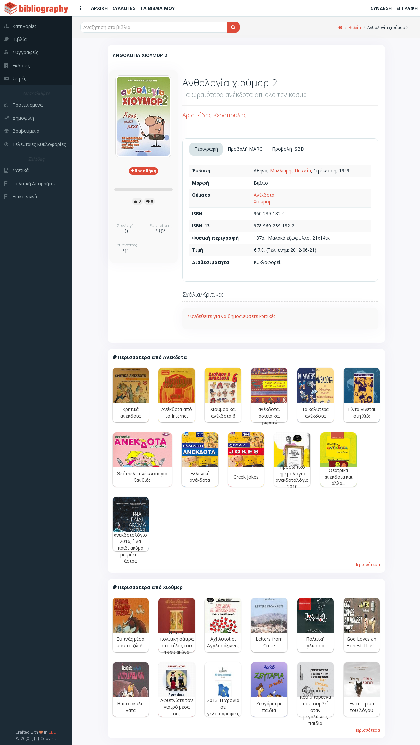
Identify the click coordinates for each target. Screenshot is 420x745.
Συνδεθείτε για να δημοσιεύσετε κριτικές (231, 316)
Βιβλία (355, 27)
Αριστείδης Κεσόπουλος (214, 115)
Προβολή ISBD (288, 149)
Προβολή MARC (245, 149)
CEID (52, 732)
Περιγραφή (206, 149)
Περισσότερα (367, 564)
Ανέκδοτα (264, 195)
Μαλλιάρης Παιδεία (290, 170)
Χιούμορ (263, 201)
